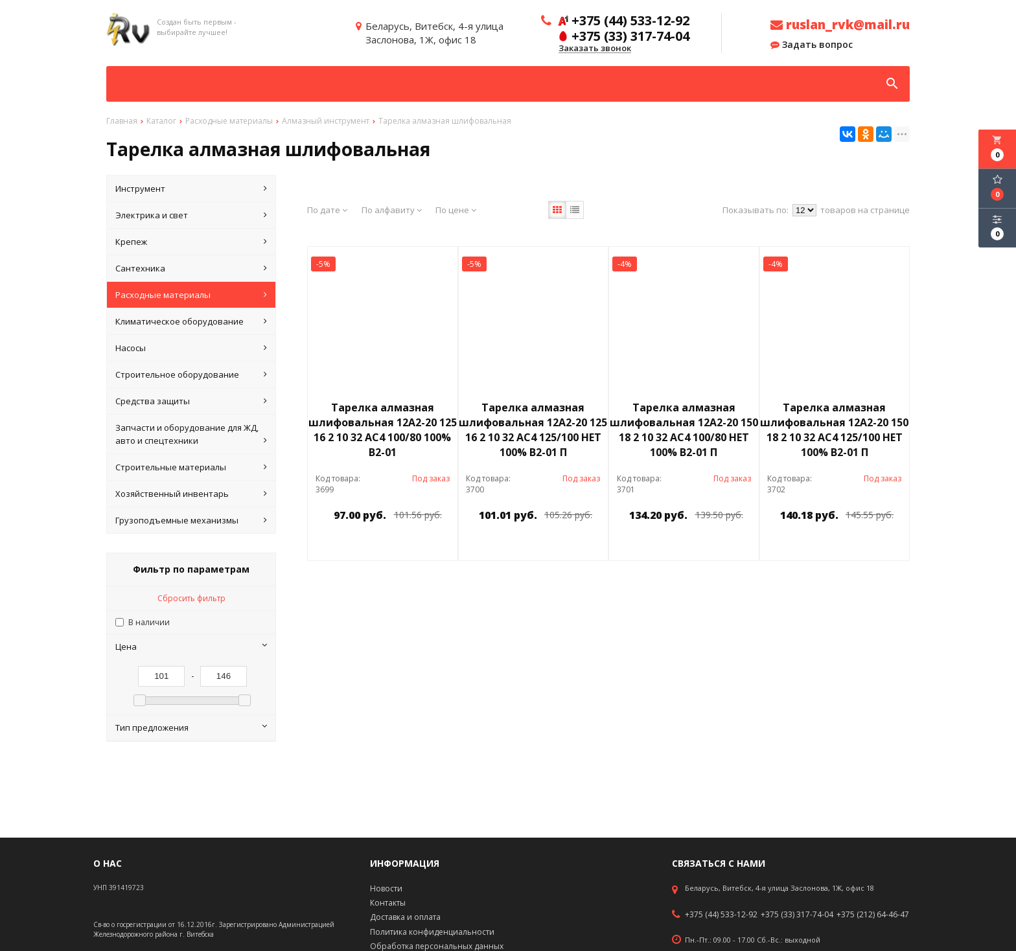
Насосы (191, 347)
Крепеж (191, 241)
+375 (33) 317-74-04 (797, 915)
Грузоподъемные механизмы (191, 520)
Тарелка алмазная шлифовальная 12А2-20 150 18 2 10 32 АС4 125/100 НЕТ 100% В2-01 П (834, 429)
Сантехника (191, 268)
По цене (455, 210)
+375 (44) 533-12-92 (721, 915)
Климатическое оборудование (191, 321)
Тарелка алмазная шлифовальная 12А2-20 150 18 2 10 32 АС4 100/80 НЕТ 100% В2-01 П (684, 429)
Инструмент (191, 188)
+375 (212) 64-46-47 (873, 915)
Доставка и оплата (405, 916)
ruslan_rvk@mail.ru (840, 24)
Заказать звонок (595, 48)
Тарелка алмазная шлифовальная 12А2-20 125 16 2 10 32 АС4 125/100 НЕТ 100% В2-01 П (533, 429)
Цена (191, 646)
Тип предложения (191, 727)
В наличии (149, 622)
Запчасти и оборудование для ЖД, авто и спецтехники (191, 434)
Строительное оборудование (191, 374)
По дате (327, 210)
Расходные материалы (191, 294)
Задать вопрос (811, 44)
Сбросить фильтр (191, 598)
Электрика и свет (191, 215)
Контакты (388, 902)
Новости (386, 888)
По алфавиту (392, 210)
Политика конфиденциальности (432, 931)
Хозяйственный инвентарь (191, 493)
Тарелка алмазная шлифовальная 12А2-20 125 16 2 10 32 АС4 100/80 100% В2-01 (382, 429)
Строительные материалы (191, 467)
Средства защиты (191, 401)
